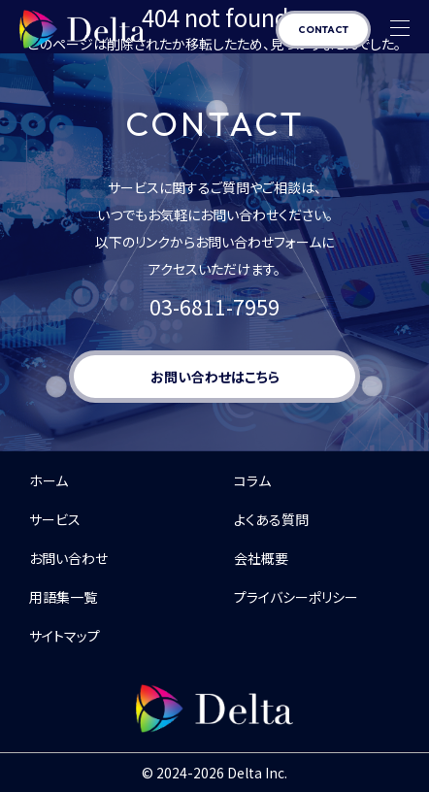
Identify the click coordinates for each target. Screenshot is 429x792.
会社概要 (261, 558)
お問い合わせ (68, 558)
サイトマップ (64, 635)
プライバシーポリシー (296, 597)
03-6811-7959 (214, 306)
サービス (55, 519)
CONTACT (323, 29)
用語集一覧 (63, 597)
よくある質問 (271, 519)
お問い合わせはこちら (215, 376)
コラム (252, 480)
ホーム (48, 480)
